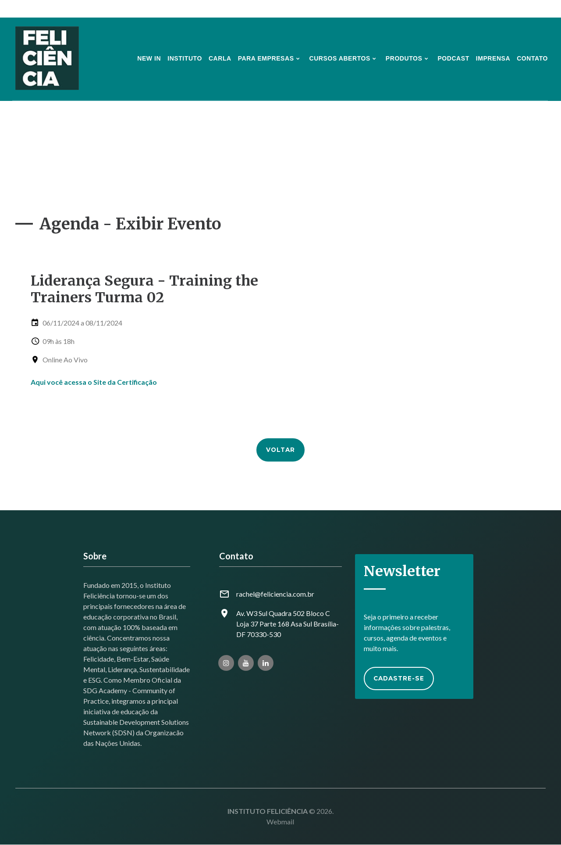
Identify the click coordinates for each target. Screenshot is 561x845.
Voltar (280, 449)
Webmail (280, 822)
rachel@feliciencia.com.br (275, 594)
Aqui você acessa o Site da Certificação (94, 382)
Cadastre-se (401, 680)
